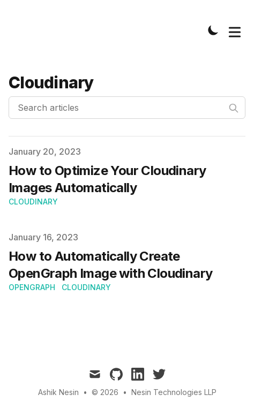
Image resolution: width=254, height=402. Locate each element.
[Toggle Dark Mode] (213, 30)
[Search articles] (127, 107)
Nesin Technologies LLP (173, 392)
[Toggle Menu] (234, 30)
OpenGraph (32, 287)
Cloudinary (33, 201)
